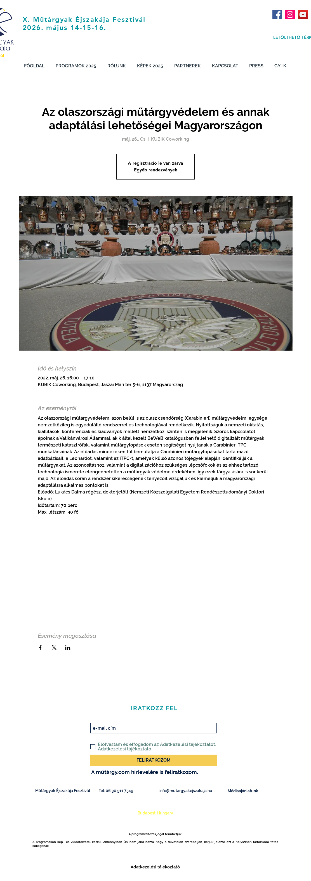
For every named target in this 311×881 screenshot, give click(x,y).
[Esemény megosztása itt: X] (54, 647)
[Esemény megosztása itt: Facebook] (40, 647)
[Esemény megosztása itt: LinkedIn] (67, 647)
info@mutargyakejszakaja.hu (185, 790)
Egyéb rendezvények (155, 170)
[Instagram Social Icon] (290, 14)
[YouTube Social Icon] (303, 14)
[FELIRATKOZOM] (153, 760)
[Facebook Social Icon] (277, 14)
